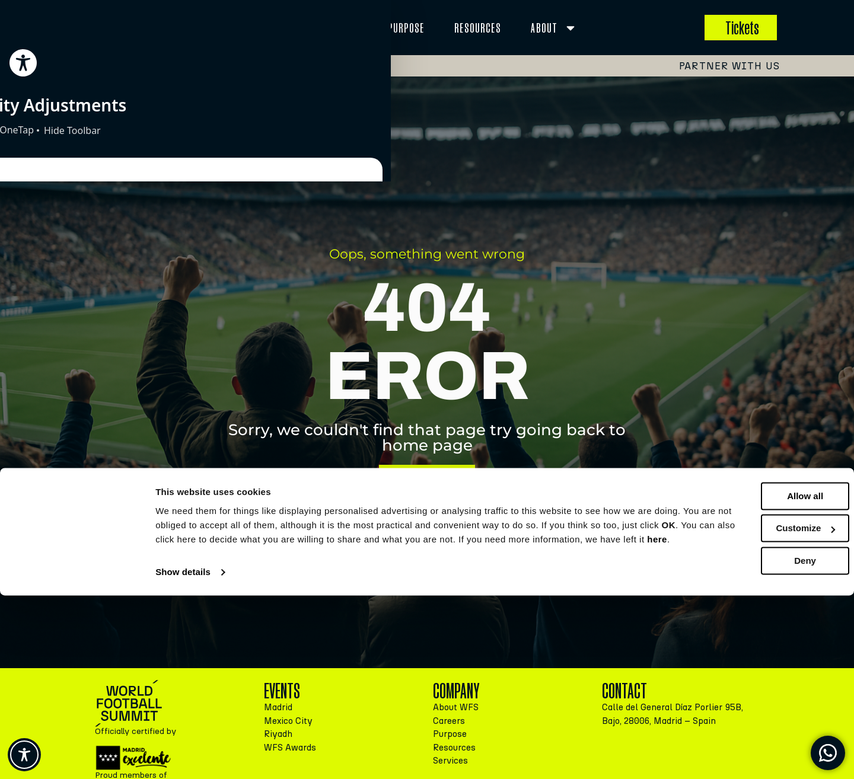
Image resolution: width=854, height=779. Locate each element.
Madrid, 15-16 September (183, 65)
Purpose (406, 27)
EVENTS (246, 27)
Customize (755, 697)
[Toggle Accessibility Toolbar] (24, 754)
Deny (755, 730)
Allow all (755, 665)
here (328, 723)
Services (329, 27)
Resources (477, 27)
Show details (183, 756)
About (554, 27)
